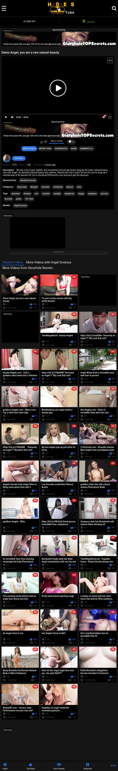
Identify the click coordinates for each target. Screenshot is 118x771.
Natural (70, 187)
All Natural (58, 187)
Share (74, 149)
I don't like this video (45, 141)
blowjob (27, 194)
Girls (79, 187)
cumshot (46, 194)
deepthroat (69, 194)
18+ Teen (29, 199)
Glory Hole (22, 187)
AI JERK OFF (29, 21)
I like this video (41, 141)
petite (18, 199)
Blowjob (34, 187)
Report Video (45, 149)
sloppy (81, 194)
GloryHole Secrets (28, 180)
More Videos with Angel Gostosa (48, 262)
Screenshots (61, 149)
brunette (8, 199)
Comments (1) (86, 149)
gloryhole (16, 194)
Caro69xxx (18, 158)
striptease (92, 194)
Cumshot (45, 187)
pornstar (104, 194)
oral (36, 194)
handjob (57, 194)
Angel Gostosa (20, 205)
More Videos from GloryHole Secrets (27, 268)
